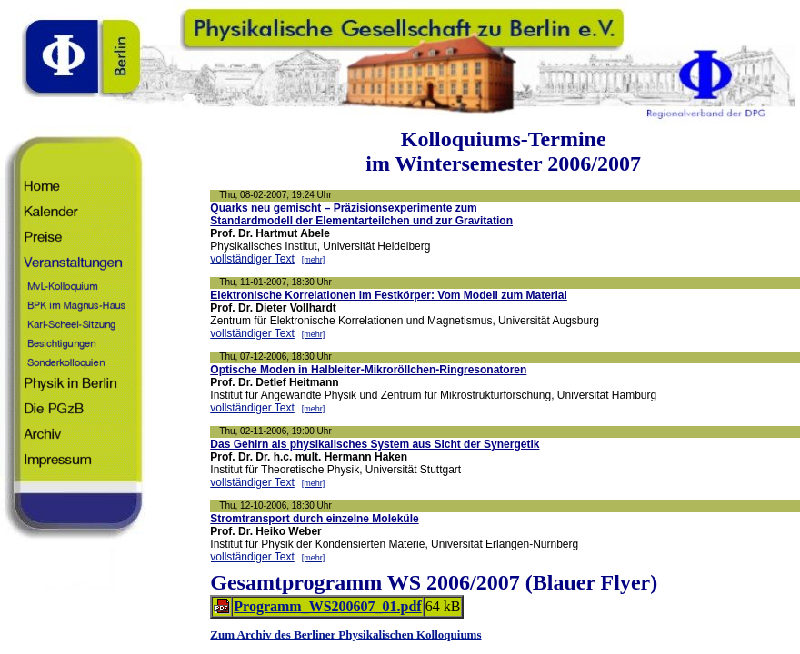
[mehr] (313, 259)
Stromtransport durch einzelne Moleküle (314, 518)
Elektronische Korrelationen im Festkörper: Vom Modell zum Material (388, 295)
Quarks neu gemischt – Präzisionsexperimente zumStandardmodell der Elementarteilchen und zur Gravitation (361, 214)
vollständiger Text (252, 259)
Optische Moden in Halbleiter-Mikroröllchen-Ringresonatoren (368, 369)
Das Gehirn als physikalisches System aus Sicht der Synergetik (374, 444)
